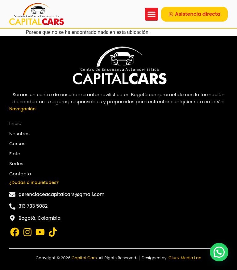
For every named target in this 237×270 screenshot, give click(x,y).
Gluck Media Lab (184, 258)
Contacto (20, 173)
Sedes (16, 163)
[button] (151, 14)
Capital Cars (84, 258)
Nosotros (19, 133)
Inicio (15, 123)
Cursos (17, 143)
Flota (14, 153)
